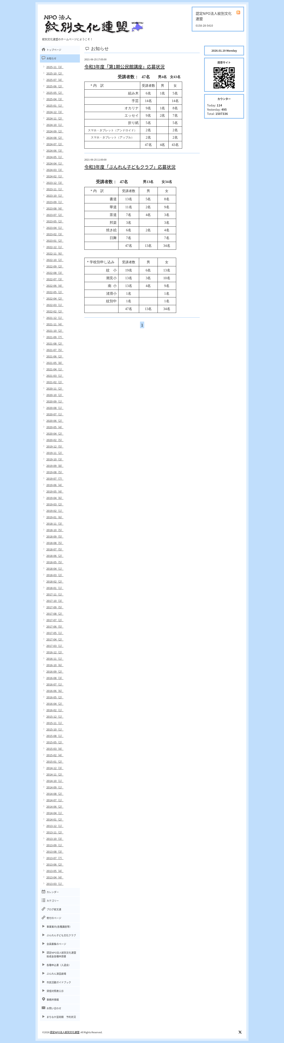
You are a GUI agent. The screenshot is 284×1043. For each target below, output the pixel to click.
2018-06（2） (54, 556)
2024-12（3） (54, 112)
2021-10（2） (54, 331)
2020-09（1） (54, 401)
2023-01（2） (54, 241)
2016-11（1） (54, 659)
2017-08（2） (54, 614)
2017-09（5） (54, 607)
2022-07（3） (54, 279)
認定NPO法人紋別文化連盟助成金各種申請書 (61, 954)
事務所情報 (53, 1000)
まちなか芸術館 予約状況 (61, 1017)
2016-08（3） (54, 678)
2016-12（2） (54, 652)
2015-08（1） (54, 736)
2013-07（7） (54, 858)
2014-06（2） (54, 807)
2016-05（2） (54, 697)
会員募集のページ (56, 944)
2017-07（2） (54, 620)
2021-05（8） (54, 363)
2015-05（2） (54, 742)
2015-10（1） (54, 729)
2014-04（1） (54, 813)
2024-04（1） (54, 163)
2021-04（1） (54, 369)
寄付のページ (54, 918)
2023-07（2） (54, 215)
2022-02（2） (54, 311)
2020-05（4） (54, 427)
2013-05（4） (54, 871)
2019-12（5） (54, 446)
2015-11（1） (54, 723)
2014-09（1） (54, 787)
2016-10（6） (54, 665)
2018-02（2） (54, 581)
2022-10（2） (54, 260)
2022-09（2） (54, 266)
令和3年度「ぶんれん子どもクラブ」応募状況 (130, 167)
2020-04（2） (54, 434)
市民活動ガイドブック (59, 982)
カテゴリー (53, 901)
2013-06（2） (54, 864)
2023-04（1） (54, 228)
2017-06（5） (54, 627)
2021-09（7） (54, 337)
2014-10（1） (54, 781)
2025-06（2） (54, 86)
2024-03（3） (54, 170)
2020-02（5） (54, 440)
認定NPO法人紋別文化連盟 (64, 1032)
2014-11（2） (54, 774)
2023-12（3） (54, 183)
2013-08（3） (54, 852)
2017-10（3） (54, 601)
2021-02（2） (54, 382)
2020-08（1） (54, 408)
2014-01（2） (54, 819)
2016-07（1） (54, 684)
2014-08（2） (54, 794)
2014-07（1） (54, 800)
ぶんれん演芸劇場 (56, 974)
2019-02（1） (54, 511)
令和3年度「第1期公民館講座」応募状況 (124, 66)
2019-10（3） (54, 459)
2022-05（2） (54, 292)
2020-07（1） (54, 414)
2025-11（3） (54, 67)
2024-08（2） (54, 138)
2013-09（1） (54, 845)
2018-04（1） (54, 569)
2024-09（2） (54, 131)
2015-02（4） (54, 755)
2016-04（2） (54, 704)
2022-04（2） (54, 299)
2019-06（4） (54, 485)
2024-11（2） (54, 118)
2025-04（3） (54, 99)
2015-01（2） (54, 762)
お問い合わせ (54, 1008)
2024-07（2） (54, 144)
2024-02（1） (54, 176)
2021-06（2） (54, 356)
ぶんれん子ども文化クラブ (61, 935)
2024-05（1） (54, 157)
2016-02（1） (54, 710)
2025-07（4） (54, 80)
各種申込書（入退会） (59, 965)
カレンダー (53, 892)
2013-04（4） (54, 877)
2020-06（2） (54, 421)
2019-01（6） (54, 517)
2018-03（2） (54, 575)
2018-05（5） (54, 562)
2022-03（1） (54, 305)
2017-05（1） (54, 633)
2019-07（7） (54, 479)
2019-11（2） (54, 453)
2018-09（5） (54, 536)
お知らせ (51, 58)
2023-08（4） (54, 208)
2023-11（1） (54, 189)
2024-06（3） (54, 151)
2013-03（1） (54, 884)
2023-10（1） (54, 196)
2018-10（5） (54, 530)
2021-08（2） (54, 344)
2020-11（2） (54, 389)
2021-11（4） (54, 324)
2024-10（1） (54, 125)
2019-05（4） (54, 491)
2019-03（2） (54, 504)
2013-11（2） (54, 832)
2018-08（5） (54, 543)
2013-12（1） (54, 826)
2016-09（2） (54, 672)
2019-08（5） (54, 472)
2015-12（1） (54, 717)
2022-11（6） (54, 253)
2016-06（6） (54, 691)
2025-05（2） (54, 93)
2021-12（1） (54, 318)
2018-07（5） (54, 549)
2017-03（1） (54, 646)
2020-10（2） (54, 395)
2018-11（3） (54, 524)
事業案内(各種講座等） (59, 927)
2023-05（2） (54, 221)
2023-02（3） (54, 234)
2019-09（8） (54, 466)
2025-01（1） (54, 106)
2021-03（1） (54, 376)
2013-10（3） (54, 839)
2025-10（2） (54, 73)
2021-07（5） (54, 350)
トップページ (54, 50)
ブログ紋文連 (54, 909)
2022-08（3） (54, 273)
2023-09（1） (54, 202)
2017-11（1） (54, 594)
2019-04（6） (54, 498)
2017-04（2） (54, 639)
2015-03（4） (54, 749)
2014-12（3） (54, 768)
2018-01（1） (54, 588)
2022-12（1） (54, 247)
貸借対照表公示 (55, 991)
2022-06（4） (54, 286)
